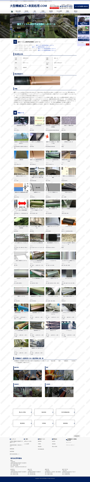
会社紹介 (53, 441)
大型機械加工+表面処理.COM (28, 5)
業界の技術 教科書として (14, 454)
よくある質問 (26, 443)
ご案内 (26, 439)
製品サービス (42, 439)
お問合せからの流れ (28, 441)
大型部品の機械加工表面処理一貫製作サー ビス (16, 442)
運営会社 (55, 439)
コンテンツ (13, 439)
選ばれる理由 (22, 412)
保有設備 (53, 443)
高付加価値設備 (65, 412)
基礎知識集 (12, 448)
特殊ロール (21, 112)
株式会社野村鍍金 (43, 478)
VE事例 (44, 423)
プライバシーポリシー (70, 445)
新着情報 (65, 423)
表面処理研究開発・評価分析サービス (16, 446)
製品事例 (22, 423)
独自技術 (44, 412)
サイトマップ (68, 442)
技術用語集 (12, 451)
